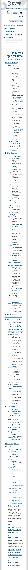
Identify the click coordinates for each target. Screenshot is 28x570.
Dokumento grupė (10, 46)
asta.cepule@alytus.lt (17, 91)
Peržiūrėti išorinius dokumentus (13, 40)
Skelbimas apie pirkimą (11, 44)
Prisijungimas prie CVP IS (16, 21)
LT (22, 17)
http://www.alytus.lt (16, 98)
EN (20, 17)
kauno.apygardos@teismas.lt (18, 485)
